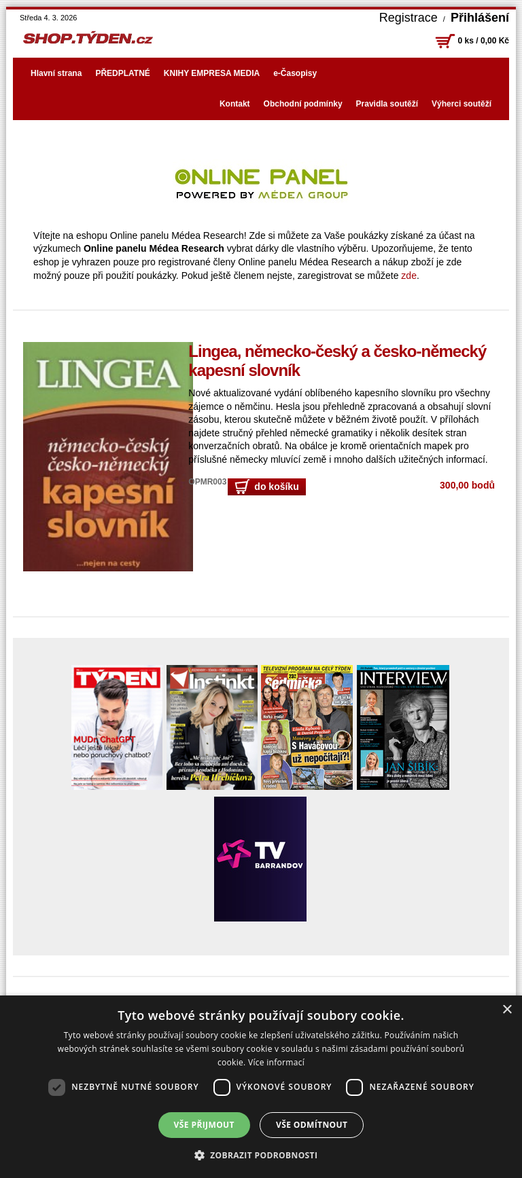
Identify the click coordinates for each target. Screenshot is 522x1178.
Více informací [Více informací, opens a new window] (276, 1062)
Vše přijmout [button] (204, 1124)
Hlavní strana (56, 73)
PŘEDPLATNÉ (122, 73)
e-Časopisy (295, 73)
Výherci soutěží (461, 104)
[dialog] (261, 1086)
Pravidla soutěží (387, 104)
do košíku (266, 486)
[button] (261, 1155)
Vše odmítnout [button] (311, 1124)
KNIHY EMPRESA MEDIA (212, 73)
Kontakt (235, 104)
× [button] (507, 1010)
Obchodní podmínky (303, 104)
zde (409, 275)
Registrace (408, 17)
